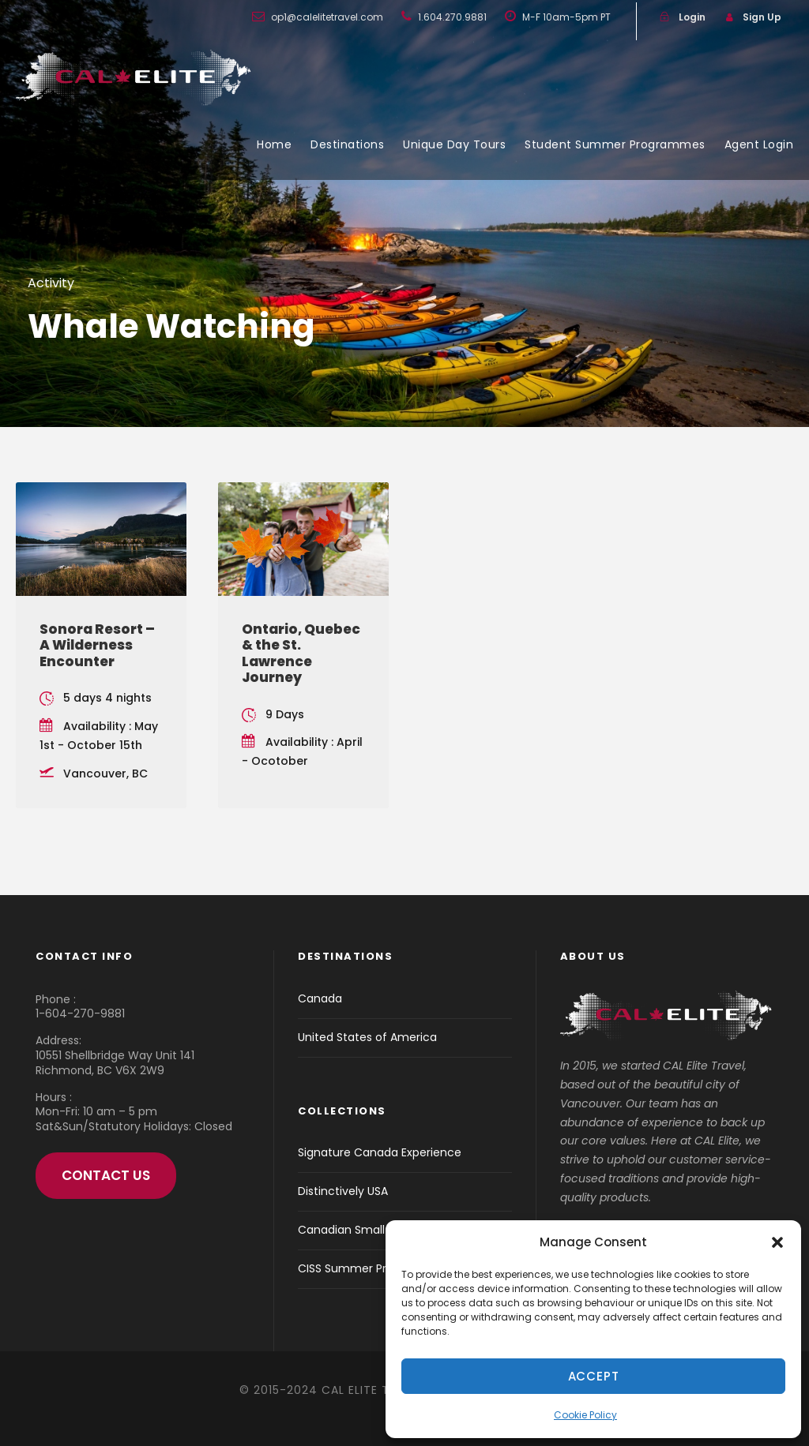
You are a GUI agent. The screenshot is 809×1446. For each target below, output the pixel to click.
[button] (777, 1242)
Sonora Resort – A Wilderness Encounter (97, 645)
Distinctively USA (343, 1191)
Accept (593, 1376)
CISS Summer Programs (363, 1268)
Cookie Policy (585, 1415)
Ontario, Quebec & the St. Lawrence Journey (301, 653)
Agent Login (759, 144)
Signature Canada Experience (379, 1152)
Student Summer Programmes (615, 144)
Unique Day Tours (454, 144)
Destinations (347, 144)
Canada (320, 998)
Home (274, 144)
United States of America (367, 1037)
